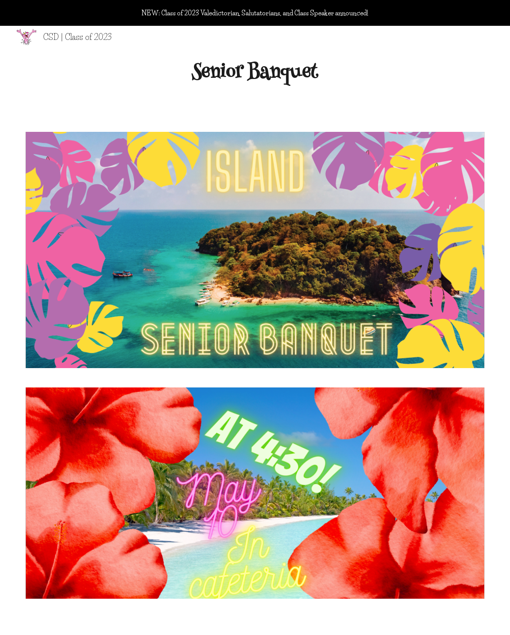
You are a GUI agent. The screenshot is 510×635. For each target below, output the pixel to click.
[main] (255, 74)
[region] (255, 13)
